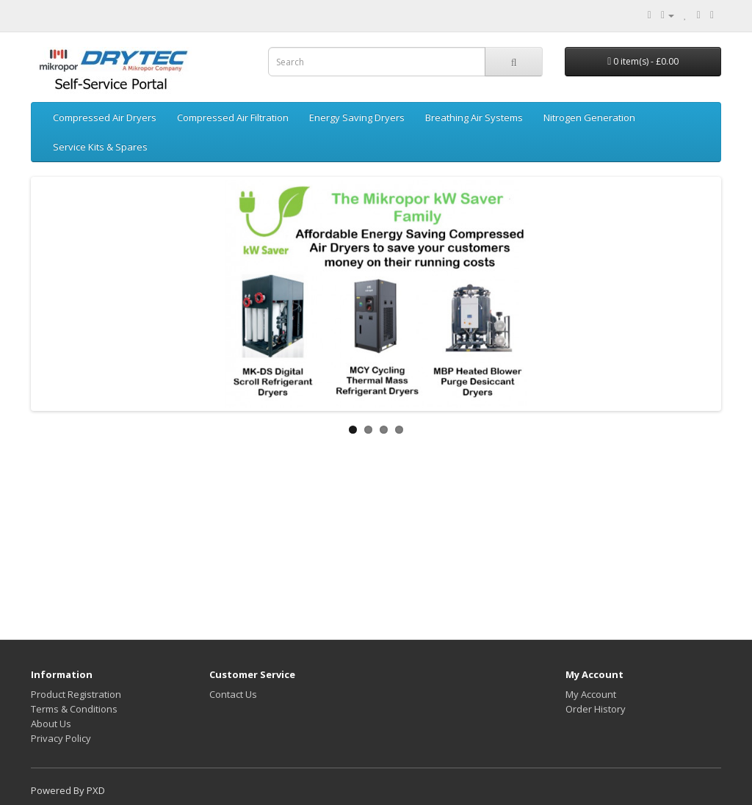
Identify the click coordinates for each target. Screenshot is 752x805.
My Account (590, 694)
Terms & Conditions (74, 708)
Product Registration (76, 694)
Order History (595, 708)
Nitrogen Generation (589, 117)
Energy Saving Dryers (357, 117)
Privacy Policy (61, 738)
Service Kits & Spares (100, 146)
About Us (51, 723)
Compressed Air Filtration (233, 117)
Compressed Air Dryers (104, 117)
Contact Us (233, 694)
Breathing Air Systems (474, 117)
